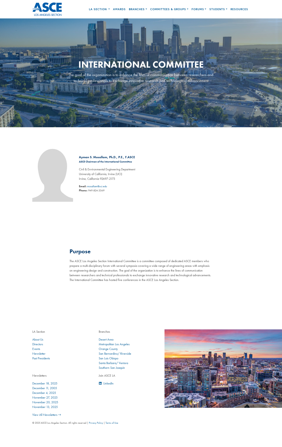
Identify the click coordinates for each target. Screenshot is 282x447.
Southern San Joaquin (112, 368)
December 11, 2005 (44, 388)
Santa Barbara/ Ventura (113, 363)
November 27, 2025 (45, 397)
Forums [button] (198, 9)
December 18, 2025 (44, 383)
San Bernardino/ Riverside (115, 354)
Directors (37, 344)
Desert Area (106, 339)
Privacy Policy (96, 422)
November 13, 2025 (45, 407)
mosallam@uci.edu (97, 186)
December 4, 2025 (44, 393)
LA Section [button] (98, 9)
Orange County (108, 349)
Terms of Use (112, 422)
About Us (37, 339)
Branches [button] (137, 9)
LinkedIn (108, 383)
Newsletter (38, 354)
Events (36, 349)
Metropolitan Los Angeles (114, 344)
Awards (119, 9)
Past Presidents (41, 358)
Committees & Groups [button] (168, 9)
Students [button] (217, 9)
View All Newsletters (46, 415)
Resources (239, 9)
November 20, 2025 (45, 402)
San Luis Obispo (108, 358)
